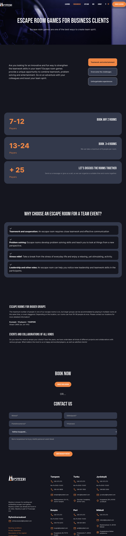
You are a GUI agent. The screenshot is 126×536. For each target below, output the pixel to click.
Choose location (119, 4)
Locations (67, 4)
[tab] (102, 62)
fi (105, 4)
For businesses (77, 4)
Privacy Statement (14, 530)
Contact (100, 4)
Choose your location (63, 384)
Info (93, 4)
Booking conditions (15, 528)
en (108, 4)
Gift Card (86, 4)
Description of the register (17, 533)
